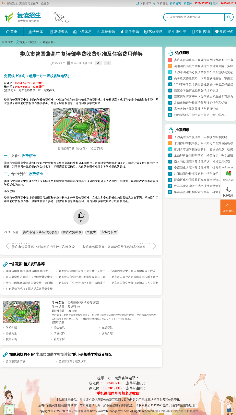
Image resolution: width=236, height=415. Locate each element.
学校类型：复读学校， (67, 306)
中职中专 (177, 32)
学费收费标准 (72, 232)
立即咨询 (201, 32)
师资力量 (11, 333)
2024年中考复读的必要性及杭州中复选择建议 (203, 84)
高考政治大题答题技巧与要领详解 (196, 108)
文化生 (91, 232)
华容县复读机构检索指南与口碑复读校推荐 (202, 192)
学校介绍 (11, 327)
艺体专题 (153, 32)
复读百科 (47, 42)
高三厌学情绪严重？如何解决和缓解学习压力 (203, 96)
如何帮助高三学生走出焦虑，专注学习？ (200, 114)
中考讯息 (82, 32)
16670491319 (113, 388)
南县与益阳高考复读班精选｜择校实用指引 (202, 161)
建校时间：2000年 (64, 310)
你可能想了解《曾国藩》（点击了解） (81, 148)
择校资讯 (34, 42)
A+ (108, 63)
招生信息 (59, 327)
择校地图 (193, 411)
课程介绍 (107, 333)
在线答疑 (107, 327)
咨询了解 (58, 322)
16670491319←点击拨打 (29, 86)
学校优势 (59, 333)
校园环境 (11, 339)
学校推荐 (143, 3)
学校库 (35, 32)
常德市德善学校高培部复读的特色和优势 (200, 102)
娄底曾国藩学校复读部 (83, 302)
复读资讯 (59, 32)
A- (98, 63)
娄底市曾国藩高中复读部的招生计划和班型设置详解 (48, 245)
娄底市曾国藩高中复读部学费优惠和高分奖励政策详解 (120, 245)
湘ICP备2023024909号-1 (171, 411)
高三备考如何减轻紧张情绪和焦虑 (196, 90)
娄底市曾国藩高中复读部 (40, 232)
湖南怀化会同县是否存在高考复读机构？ (200, 179)
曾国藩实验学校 (15, 361)
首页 (11, 32)
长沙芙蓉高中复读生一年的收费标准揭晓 (200, 137)
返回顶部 (228, 207)
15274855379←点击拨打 (29, 83)
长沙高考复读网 (79, 411)
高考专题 (130, 32)
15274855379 (113, 383)
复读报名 (224, 32)
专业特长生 (109, 232)
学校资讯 (160, 3)
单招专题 (106, 32)
